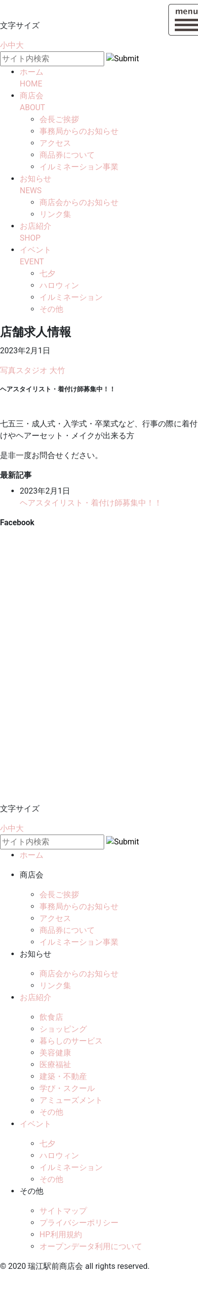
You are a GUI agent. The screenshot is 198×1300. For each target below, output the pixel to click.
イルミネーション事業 (79, 166)
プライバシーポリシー (79, 1222)
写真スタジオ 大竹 (32, 370)
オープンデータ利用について (91, 1246)
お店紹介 (35, 997)
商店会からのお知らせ (79, 202)
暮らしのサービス (71, 1041)
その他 (51, 309)
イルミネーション (71, 297)
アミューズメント (71, 1100)
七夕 (47, 273)
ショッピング (63, 1029)
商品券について (67, 155)
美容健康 (55, 1052)
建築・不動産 (63, 1076)
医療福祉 (55, 1064)
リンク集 (55, 214)
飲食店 (51, 1017)
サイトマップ (63, 1211)
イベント (35, 1124)
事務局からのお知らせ (79, 131)
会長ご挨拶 (59, 119)
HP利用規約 (61, 1234)
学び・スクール (67, 1088)
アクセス (55, 143)
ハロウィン (59, 285)
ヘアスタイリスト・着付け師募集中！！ (91, 502)
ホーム (31, 855)
